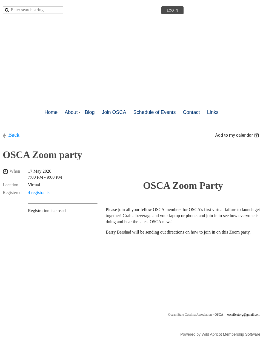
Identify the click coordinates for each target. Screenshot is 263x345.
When (15, 171)
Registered (12, 192)
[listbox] (237, 135)
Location (10, 185)
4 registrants (39, 192)
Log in (172, 10)
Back (13, 135)
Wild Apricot (212, 334)
